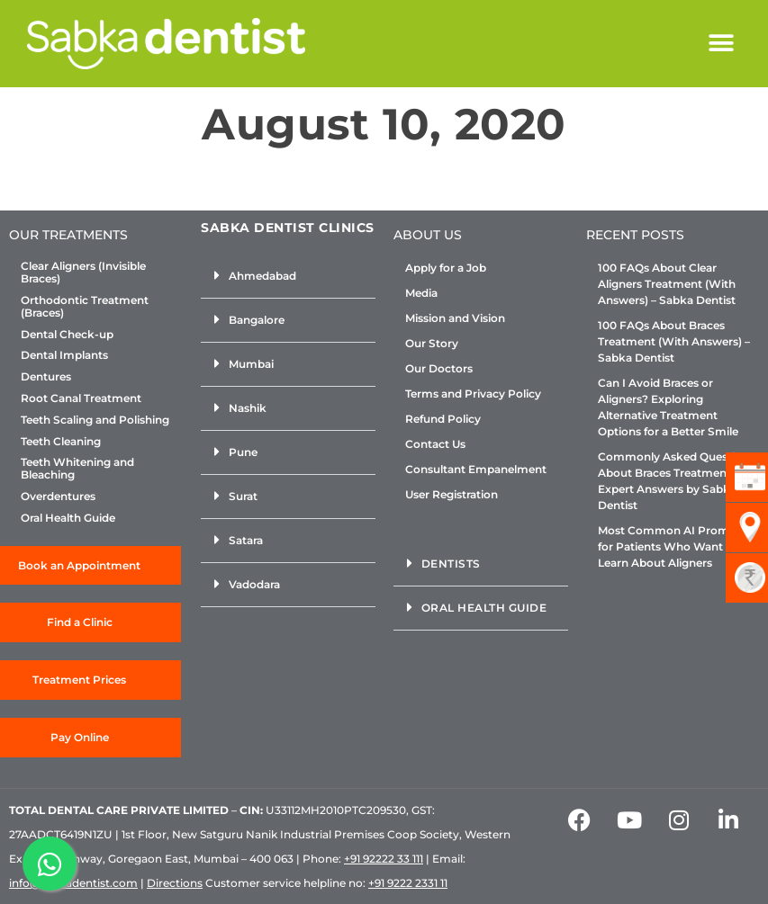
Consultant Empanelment (476, 469)
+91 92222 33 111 (383, 858)
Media (421, 293)
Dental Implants (64, 355)
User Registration (451, 494)
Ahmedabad (262, 275)
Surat (243, 496)
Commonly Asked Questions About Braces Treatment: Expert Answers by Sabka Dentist (676, 481)
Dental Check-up (67, 334)
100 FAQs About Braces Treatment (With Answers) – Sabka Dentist (674, 341)
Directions (175, 883)
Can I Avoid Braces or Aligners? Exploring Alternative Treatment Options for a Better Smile (668, 407)
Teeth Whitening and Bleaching (77, 468)
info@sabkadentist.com (73, 883)
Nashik (248, 408)
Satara (246, 540)
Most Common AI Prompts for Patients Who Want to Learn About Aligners (672, 546)
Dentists (451, 563)
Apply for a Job (445, 267)
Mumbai (251, 364)
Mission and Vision (455, 318)
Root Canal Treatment (81, 398)
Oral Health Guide (68, 518)
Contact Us (435, 444)
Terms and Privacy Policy (473, 393)
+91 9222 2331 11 (407, 883)
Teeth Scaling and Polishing (95, 420)
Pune (243, 452)
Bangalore (257, 320)
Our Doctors (439, 368)
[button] (720, 43)
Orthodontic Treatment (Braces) (85, 306)
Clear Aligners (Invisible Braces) (83, 272)
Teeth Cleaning (61, 441)
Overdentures (58, 496)
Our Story (431, 343)
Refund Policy (443, 418)
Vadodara (254, 584)
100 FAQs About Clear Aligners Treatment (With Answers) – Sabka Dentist (667, 284)
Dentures (46, 377)
